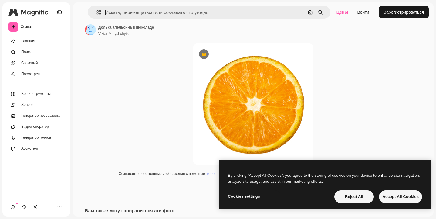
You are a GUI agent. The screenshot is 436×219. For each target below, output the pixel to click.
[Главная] (36, 41)
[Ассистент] (36, 149)
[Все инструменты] (36, 94)
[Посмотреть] (36, 74)
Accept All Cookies (400, 196)
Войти (363, 12)
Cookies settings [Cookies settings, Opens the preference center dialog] (244, 196)
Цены (342, 12)
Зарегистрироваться (404, 12)
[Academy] (24, 207)
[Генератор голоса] (36, 138)
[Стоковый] (36, 63)
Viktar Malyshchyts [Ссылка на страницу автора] (113, 34)
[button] (96, 12)
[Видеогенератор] (36, 127)
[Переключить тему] (35, 207)
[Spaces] (36, 105)
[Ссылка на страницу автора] (90, 29)
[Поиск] (36, 52)
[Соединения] (13, 207)
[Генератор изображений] (36, 116)
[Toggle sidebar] (59, 12)
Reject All (354, 196)
